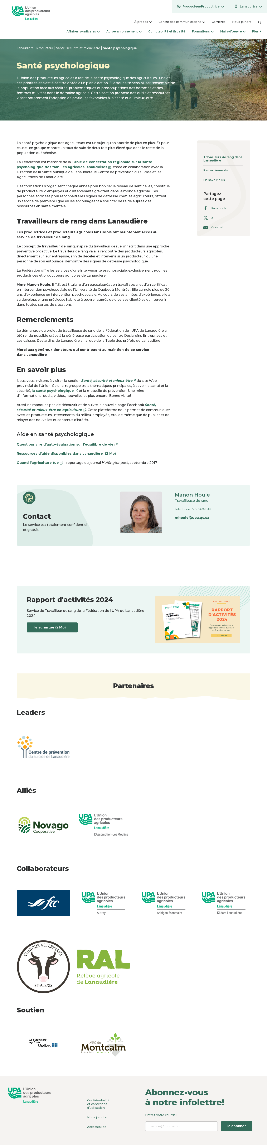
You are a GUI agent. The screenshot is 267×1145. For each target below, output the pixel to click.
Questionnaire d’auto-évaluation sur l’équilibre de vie (67, 444)
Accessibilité (96, 1126)
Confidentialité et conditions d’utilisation (98, 1104)
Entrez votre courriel (199, 1122)
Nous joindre (97, 1117)
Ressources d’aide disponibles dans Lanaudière (68, 454)
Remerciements (215, 170)
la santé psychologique (55, 391)
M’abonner (236, 1126)
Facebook (214, 208)
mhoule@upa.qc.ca (192, 518)
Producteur (45, 48)
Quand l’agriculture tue (40, 463)
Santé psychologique (120, 48)
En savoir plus (214, 180)
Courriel (213, 227)
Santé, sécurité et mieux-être (78, 48)
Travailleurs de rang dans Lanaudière (222, 158)
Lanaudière (25, 48)
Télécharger (52, 627)
